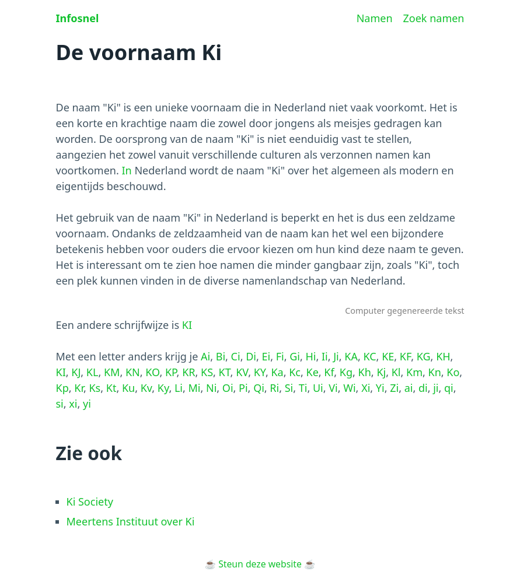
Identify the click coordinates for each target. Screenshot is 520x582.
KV (242, 372)
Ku (128, 388)
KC (369, 356)
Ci (235, 356)
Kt (111, 388)
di (423, 388)
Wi (349, 388)
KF (405, 356)
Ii (325, 356)
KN (132, 372)
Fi (280, 356)
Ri (274, 388)
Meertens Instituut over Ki (131, 521)
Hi (310, 356)
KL (92, 372)
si (60, 404)
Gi (294, 356)
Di (251, 356)
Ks (94, 388)
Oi (227, 388)
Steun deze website (260, 564)
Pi (243, 388)
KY (260, 372)
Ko (452, 372)
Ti (303, 388)
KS (207, 372)
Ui (318, 388)
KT (225, 372)
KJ (76, 372)
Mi (195, 388)
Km (414, 372)
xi (73, 404)
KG (424, 356)
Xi (365, 388)
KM (112, 372)
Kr (78, 388)
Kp (62, 388)
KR (188, 372)
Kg (346, 372)
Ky (163, 388)
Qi (258, 388)
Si (289, 388)
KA (351, 356)
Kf (329, 372)
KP (171, 372)
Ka (277, 372)
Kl (396, 372)
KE (388, 356)
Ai (205, 356)
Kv (146, 388)
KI (187, 325)
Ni (211, 388)
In (126, 170)
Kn (434, 372)
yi (87, 404)
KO (152, 372)
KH (443, 356)
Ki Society (90, 502)
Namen (375, 18)
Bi (220, 356)
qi (448, 388)
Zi (394, 388)
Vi (333, 388)
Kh (364, 372)
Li (179, 388)
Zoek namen (434, 18)
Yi (380, 388)
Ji (336, 356)
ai (408, 388)
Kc (295, 372)
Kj (381, 372)
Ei (265, 356)
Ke (312, 372)
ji (435, 388)
